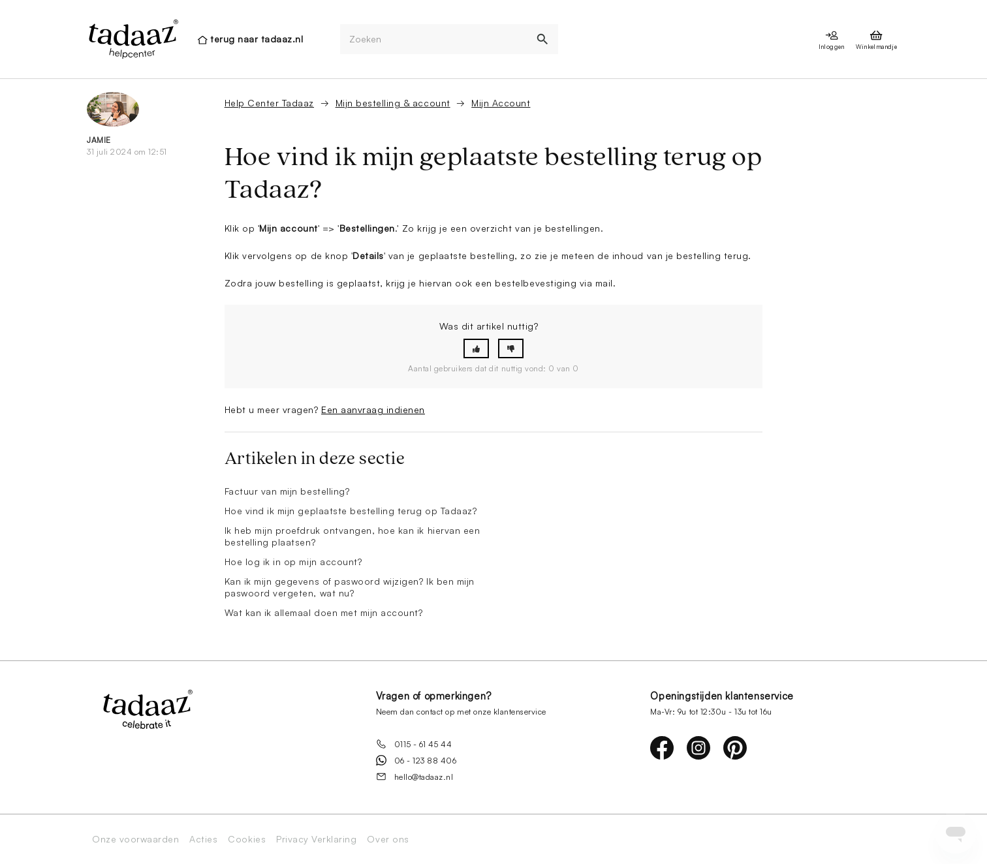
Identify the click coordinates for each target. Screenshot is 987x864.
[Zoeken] (434, 39)
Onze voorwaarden (135, 839)
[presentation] (132, 39)
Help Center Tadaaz (269, 102)
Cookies (247, 839)
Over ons (388, 839)
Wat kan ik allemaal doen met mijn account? (324, 612)
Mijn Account (500, 102)
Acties (203, 839)
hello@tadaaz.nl (415, 776)
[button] (476, 349)
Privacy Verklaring (316, 839)
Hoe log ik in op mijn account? (293, 561)
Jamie (99, 140)
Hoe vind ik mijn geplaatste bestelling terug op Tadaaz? (351, 510)
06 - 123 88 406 (416, 760)
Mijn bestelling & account (393, 102)
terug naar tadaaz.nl (256, 38)
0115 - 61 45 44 (414, 744)
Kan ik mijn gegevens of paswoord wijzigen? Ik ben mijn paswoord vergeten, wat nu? (350, 587)
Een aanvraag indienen (373, 409)
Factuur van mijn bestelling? (287, 491)
